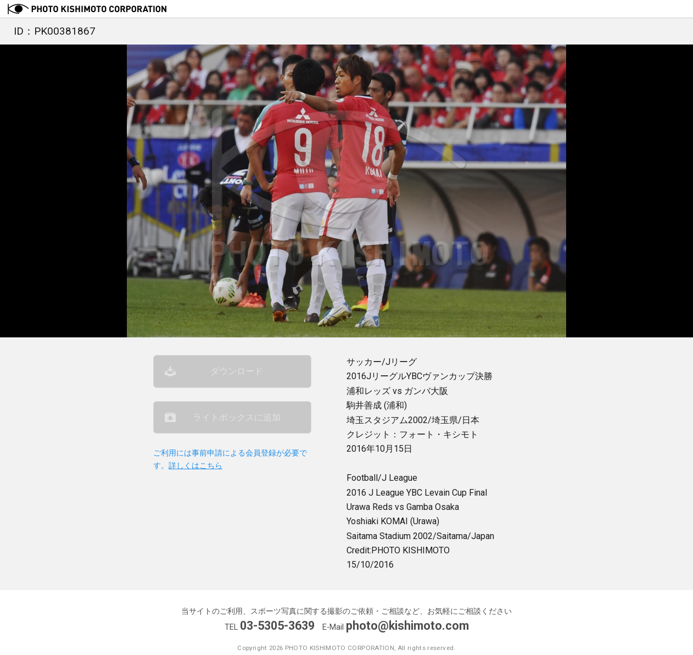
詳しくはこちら (195, 465)
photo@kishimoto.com (407, 625)
